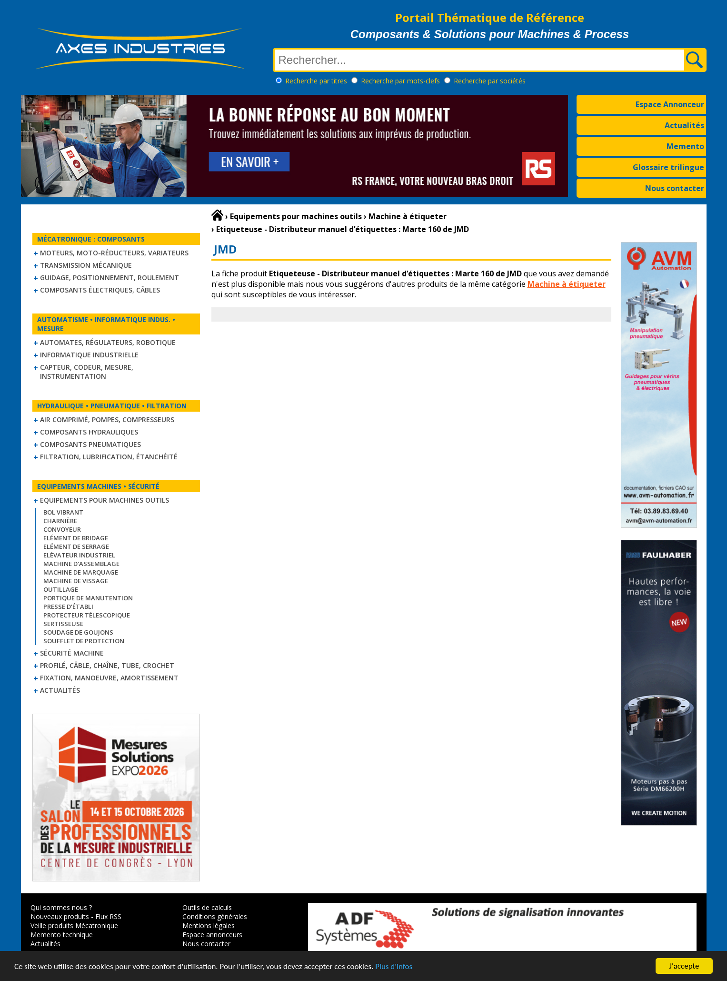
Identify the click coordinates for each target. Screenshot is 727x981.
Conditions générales (214, 916)
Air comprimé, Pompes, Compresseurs (107, 419)
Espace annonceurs (212, 934)
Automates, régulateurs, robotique (108, 342)
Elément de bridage (75, 538)
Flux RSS (108, 916)
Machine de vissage (75, 580)
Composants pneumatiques (90, 444)
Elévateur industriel (79, 555)
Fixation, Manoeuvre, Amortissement (109, 677)
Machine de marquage (80, 572)
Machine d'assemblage (81, 563)
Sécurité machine (72, 652)
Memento (685, 146)
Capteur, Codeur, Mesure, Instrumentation (86, 372)
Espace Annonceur (670, 104)
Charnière (60, 520)
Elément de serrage (76, 546)
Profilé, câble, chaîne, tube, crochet (107, 665)
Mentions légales (208, 925)
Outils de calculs (207, 907)
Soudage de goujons (78, 632)
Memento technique (61, 934)
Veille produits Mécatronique (74, 925)
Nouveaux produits (59, 916)
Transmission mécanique (86, 265)
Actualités (684, 125)
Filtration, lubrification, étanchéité (109, 456)
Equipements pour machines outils (104, 500)
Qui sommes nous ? (61, 907)
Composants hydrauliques (89, 431)
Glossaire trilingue (668, 167)
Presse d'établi (68, 606)
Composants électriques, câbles (100, 289)
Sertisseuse (63, 623)
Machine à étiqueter (567, 284)
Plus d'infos (393, 967)
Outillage (60, 589)
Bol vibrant (63, 512)
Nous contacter (674, 188)
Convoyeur (62, 529)
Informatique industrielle (89, 354)
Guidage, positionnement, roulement (109, 277)
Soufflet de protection (83, 641)
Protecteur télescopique (86, 615)
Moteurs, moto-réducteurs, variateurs (114, 252)
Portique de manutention (88, 598)
